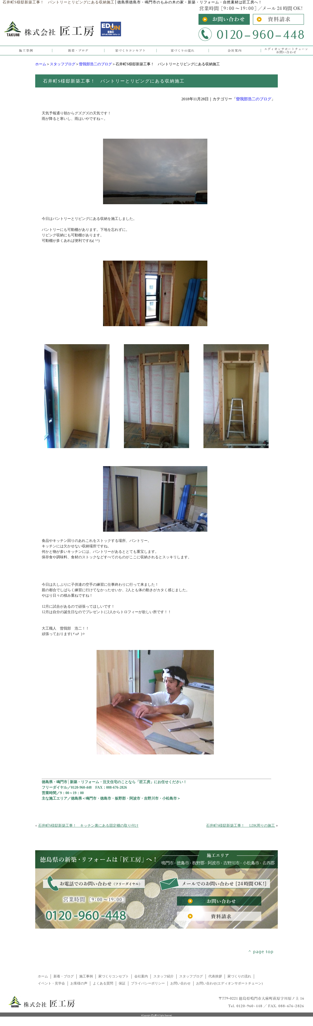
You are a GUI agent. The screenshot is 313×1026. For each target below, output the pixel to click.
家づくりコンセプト (113, 976)
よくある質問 (103, 983)
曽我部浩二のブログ (95, 64)
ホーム (40, 64)
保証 (122, 983)
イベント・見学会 (51, 983)
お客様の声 (78, 983)
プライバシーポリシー (148, 983)
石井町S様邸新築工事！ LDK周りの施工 (240, 826)
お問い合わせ (180, 983)
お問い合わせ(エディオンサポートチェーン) (229, 983)
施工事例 (86, 976)
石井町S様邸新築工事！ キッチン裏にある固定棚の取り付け (88, 826)
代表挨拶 (215, 976)
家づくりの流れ (239, 976)
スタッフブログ (62, 64)
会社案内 (141, 976)
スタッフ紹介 (163, 976)
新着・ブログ (63, 976)
